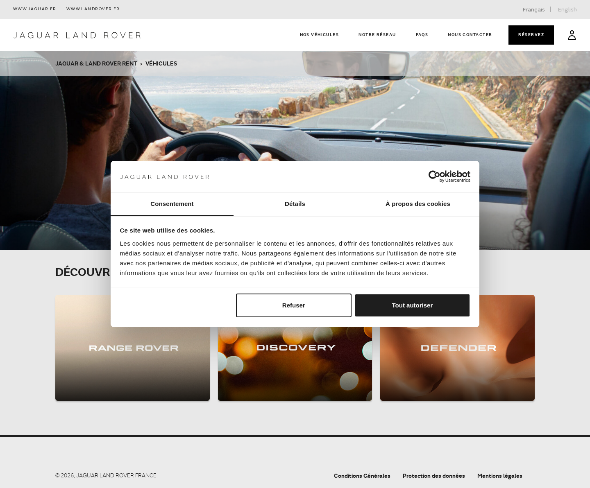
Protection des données (434, 475)
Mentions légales (499, 475)
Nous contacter (470, 34)
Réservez (531, 34)
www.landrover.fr (93, 9)
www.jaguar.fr (35, 9)
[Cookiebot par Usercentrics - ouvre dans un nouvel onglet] (434, 177)
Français (534, 9)
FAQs (422, 34)
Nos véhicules (319, 34)
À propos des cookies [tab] (418, 203)
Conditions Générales (362, 475)
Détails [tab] (295, 203)
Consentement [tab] (171, 203)
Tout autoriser (412, 305)
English (567, 9)
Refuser (293, 305)
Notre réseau (377, 34)
